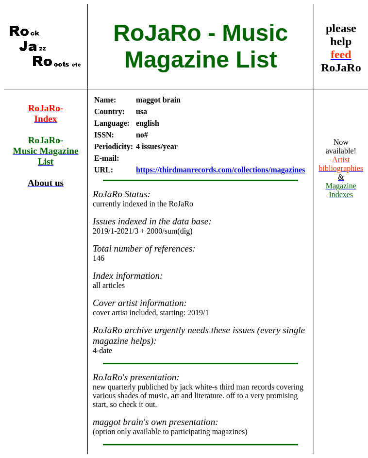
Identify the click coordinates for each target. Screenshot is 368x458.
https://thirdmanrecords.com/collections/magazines (220, 170)
